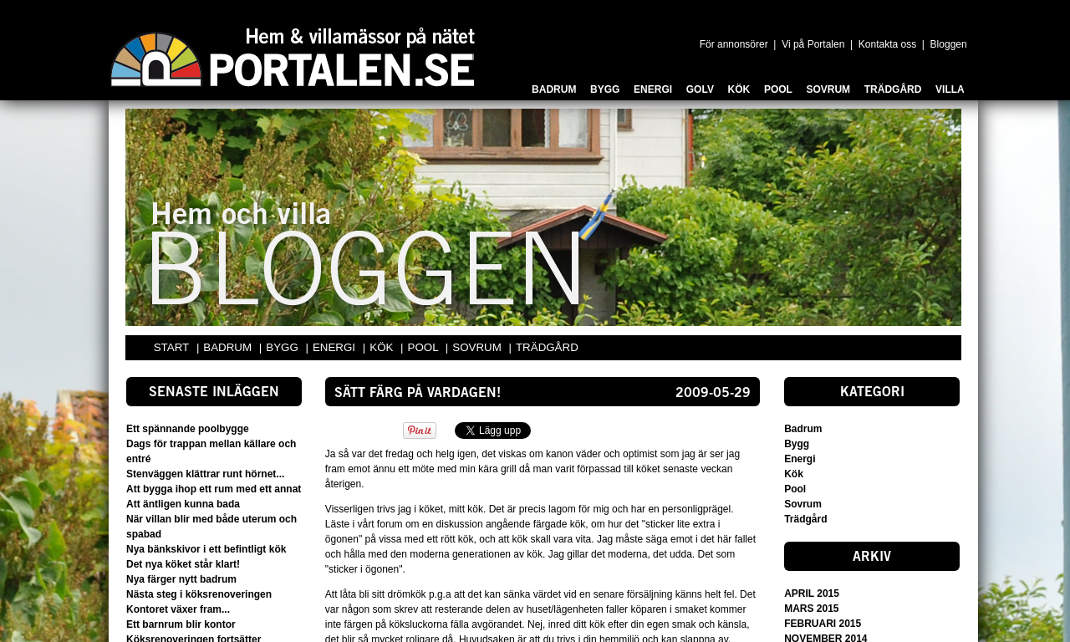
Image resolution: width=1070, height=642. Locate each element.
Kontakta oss (887, 44)
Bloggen (948, 44)
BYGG (283, 347)
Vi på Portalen (813, 44)
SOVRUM (478, 347)
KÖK (382, 347)
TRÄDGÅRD (547, 347)
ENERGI (336, 347)
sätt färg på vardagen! (417, 393)
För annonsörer (734, 44)
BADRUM (228, 347)
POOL (424, 347)
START (171, 347)
